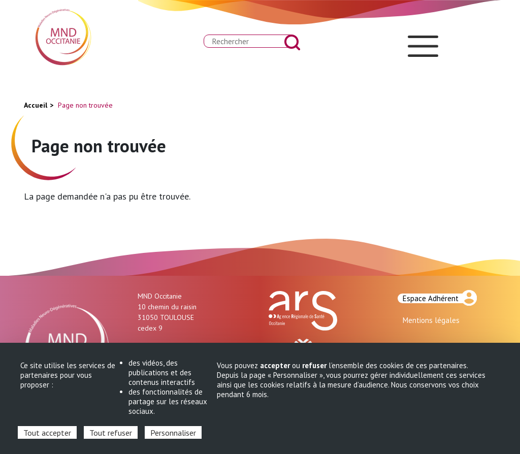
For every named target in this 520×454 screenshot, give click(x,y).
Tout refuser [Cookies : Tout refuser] (110, 433)
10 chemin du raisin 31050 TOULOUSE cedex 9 (167, 317)
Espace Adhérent (431, 298)
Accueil (35, 105)
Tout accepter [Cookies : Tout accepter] (47, 433)
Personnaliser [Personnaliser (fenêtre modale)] (173, 433)
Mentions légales (431, 320)
